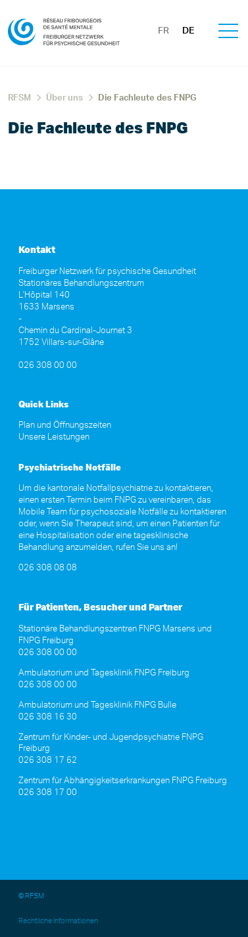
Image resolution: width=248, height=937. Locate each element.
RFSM (19, 98)
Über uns (64, 98)
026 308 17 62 (47, 760)
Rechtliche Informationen (58, 921)
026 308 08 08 (47, 568)
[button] (228, 32)
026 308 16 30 (47, 717)
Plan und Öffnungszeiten (64, 425)
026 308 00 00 (47, 365)
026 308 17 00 (47, 792)
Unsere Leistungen (53, 437)
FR (163, 30)
